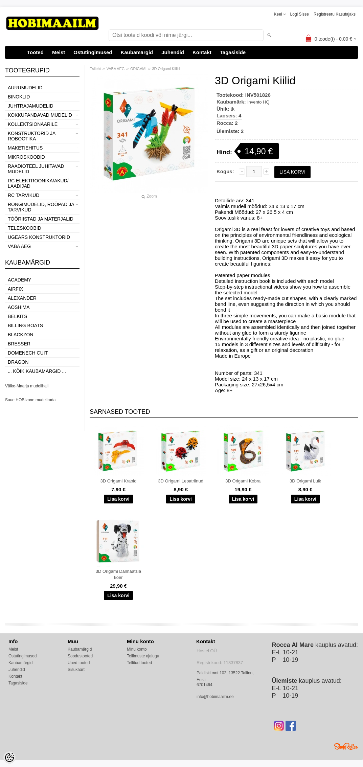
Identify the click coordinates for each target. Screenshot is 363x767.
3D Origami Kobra (242, 480)
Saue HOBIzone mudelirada (30, 400)
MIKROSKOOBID (26, 157)
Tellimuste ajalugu (143, 656)
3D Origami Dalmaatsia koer (118, 574)
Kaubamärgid (136, 52)
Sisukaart (76, 669)
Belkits (17, 316)
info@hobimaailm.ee (215, 696)
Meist (58, 52)
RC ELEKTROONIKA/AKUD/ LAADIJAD (38, 183)
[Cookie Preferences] (9, 757)
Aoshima (19, 307)
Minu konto (137, 649)
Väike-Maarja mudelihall (26, 386)
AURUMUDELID (25, 87)
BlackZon (20, 334)
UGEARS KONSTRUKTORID (39, 237)
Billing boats (25, 325)
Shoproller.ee (346, 746)
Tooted (35, 52)
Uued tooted (79, 662)
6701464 (204, 684)
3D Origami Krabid (118, 480)
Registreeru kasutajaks (335, 14)
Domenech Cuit (28, 353)
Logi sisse (299, 14)
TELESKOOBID (24, 228)
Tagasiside (233, 52)
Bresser (19, 343)
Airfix (15, 289)
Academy (19, 280)
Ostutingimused (92, 52)
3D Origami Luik (305, 480)
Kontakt (201, 52)
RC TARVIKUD (23, 195)
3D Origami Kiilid (166, 69)
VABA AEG (19, 246)
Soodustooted (80, 656)
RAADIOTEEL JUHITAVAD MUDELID (36, 168)
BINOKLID (19, 96)
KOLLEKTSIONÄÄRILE (33, 124)
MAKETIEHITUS (25, 148)
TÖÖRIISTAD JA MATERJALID (40, 219)
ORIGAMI (138, 69)
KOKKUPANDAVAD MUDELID (40, 115)
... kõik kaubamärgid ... (37, 371)
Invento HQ (258, 102)
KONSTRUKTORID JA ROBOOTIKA (31, 136)
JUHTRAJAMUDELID (30, 106)
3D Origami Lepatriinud (180, 480)
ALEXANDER (22, 298)
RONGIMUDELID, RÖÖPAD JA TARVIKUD (41, 207)
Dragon (18, 362)
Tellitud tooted (139, 662)
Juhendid (172, 52)
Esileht (95, 69)
